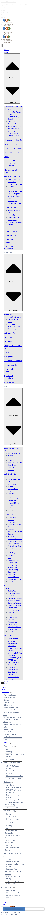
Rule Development (12, 800)
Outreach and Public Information (10, 721)
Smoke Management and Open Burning (14, 803)
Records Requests (10, 732)
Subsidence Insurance (13, 778)
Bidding (8, 768)
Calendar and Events (13, 140)
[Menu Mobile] (2, 683)
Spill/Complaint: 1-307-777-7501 (12, 912)
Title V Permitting (12, 807)
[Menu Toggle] (2, 45)
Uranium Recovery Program (12, 849)
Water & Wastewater (13, 893)
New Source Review (12, 795)
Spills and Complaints (9, 247)
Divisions (8, 341)
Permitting (9, 814)
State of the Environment (13, 737)
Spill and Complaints (11, 734)
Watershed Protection (13, 895)
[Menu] (11, 692)
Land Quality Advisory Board (13, 837)
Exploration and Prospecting (11, 832)
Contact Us (9, 382)
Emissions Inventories (13, 787)
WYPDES (9, 898)
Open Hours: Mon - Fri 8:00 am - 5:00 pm (15, 4)
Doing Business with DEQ (13, 347)
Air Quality (8, 514)
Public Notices (10, 207)
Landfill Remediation (13, 862)
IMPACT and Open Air (13, 790)
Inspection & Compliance (14, 876)
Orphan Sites (10, 884)
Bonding (9, 752)
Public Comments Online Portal (12, 726)
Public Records (10, 235)
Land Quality (9, 552)
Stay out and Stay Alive (14, 776)
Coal (7, 828)
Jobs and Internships (13, 148)
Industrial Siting (11, 498)
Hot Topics (8, 337)
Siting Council (11, 816)
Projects (9, 773)
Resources (5, 692)
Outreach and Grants (13, 176)
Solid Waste (10, 859)
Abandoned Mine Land (11, 449)
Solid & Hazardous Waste (12, 853)
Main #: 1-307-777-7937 (9, 915)
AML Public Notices (12, 766)
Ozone (8, 797)
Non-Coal (9, 845)
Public (4, 689)
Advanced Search (11, 333)
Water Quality (10, 636)
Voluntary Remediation (14, 881)
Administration (10, 474)
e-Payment (9, 356)
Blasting (9, 826)
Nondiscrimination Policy (11, 171)
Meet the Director (12, 152)
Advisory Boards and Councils (13, 107)
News (6, 157)
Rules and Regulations (9, 240)
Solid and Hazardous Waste (12, 587)
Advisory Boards (9, 697)
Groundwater (10, 890)
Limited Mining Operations (10, 841)
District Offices (10, 144)
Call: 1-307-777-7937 (8, 2)
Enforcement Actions (13, 360)
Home (4, 687)
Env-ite (7, 352)
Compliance (10, 785)
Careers (6, 700)
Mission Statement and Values (11, 713)
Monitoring (10, 792)
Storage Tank (10, 879)
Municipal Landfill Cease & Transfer (14, 865)
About (8, 749)
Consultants (10, 771)
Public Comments (11, 231)
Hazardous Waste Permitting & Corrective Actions (13, 871)
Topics (6, 739)
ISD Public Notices (12, 819)
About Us (8, 314)
